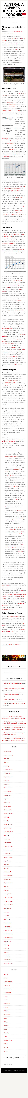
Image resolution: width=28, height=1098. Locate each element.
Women (6, 1047)
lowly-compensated (12, 600)
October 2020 (7, 810)
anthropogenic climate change (15, 616)
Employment (11, 644)
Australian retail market (8, 343)
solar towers (5, 585)
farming (18, 499)
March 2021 (7, 802)
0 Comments (10, 33)
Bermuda (20, 286)
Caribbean (8, 287)
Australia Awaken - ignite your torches (14, 9)
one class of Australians (8, 243)
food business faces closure (12, 188)
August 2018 (7, 861)
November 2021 (8, 791)
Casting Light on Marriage (17, 740)
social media (19, 197)
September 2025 (8, 755)
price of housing (6, 140)
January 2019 (7, 842)
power (18, 110)
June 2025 (6, 758)
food (22, 112)
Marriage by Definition (16, 729)
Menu (15, 22)
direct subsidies (19, 310)
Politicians (4, 645)
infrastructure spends (7, 45)
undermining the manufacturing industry (14, 234)
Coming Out (22, 723)
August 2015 (7, 941)
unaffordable (5, 156)
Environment (17, 644)
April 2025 (6, 762)
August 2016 (7, 908)
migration (14, 347)
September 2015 (8, 937)
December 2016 (8, 897)
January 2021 (7, 806)
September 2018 (8, 857)
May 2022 (6, 780)
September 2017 (8, 883)
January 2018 (7, 872)
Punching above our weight (11, 694)
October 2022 (7, 773)
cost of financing (19, 140)
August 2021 (7, 795)
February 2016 (8, 923)
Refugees (6, 1022)
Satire (5, 1029)
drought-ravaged (17, 364)
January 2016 (7, 926)
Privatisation (7, 1014)
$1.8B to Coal (10, 475)
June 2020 (6, 817)
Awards (6, 974)
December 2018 (8, 846)
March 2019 (7, 839)
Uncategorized (8, 1040)
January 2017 (7, 894)
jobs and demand (12, 380)
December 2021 (8, 788)
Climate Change (8, 981)
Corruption (7, 985)
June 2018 (6, 868)
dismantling (13, 529)
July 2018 (6, 864)
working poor (18, 210)
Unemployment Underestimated (12, 683)
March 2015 (7, 956)
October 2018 (7, 853)
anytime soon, (15, 153)
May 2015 (6, 948)
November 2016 (8, 901)
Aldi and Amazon (14, 190)
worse (16, 128)
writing (5, 1051)
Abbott (19, 527)
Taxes (9, 645)
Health (5, 1000)
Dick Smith (22, 186)
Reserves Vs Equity (9, 699)
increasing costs (6, 110)
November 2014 (8, 963)
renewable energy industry (9, 382)
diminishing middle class (17, 214)
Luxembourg (14, 286)
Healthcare (20, 510)
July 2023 (6, 766)
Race (5, 1018)
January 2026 (7, 751)
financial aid (8, 507)
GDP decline (11, 149)
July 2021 (6, 799)
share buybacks (17, 280)
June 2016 (6, 912)
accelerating (12, 104)
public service (8, 236)
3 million (23, 207)
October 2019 (7, 828)
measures (20, 440)
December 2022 (8, 769)
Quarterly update (9, 386)
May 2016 (6, 915)
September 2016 (8, 904)
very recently (10, 143)
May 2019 (6, 835)
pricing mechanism (14, 486)
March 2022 (7, 784)
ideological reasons (7, 609)
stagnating (10, 102)
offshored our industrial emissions (14, 548)
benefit (10, 310)
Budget (6, 978)
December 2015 (8, 930)
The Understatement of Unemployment (14, 703)
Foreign (6, 996)
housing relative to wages (9, 155)
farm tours (11, 44)
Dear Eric (13, 734)
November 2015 (8, 934)
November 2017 (8, 875)
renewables (16, 602)
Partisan (6, 1007)
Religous (6, 1025)
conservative (21, 99)
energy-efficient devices (11, 456)
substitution (5, 138)
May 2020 (6, 820)
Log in (23, 1070)
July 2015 (6, 945)
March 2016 (7, 919)
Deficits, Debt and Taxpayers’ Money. (14, 688)
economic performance (8, 441)
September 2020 (8, 813)
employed (12, 106)
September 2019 (8, 831)
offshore (20, 551)
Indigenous (7, 1003)
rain (22, 590)
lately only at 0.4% (12, 356)
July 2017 (6, 886)
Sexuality (6, 1033)
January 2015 (7, 959)
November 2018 (8, 850)
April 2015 (6, 952)
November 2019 (8, 824)
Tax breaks (17, 49)
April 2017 (6, 890)
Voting (5, 1044)
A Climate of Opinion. (19, 718)
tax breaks (14, 38)
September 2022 (8, 777)
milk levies (17, 44)
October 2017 (7, 879)
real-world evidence (17, 251)
